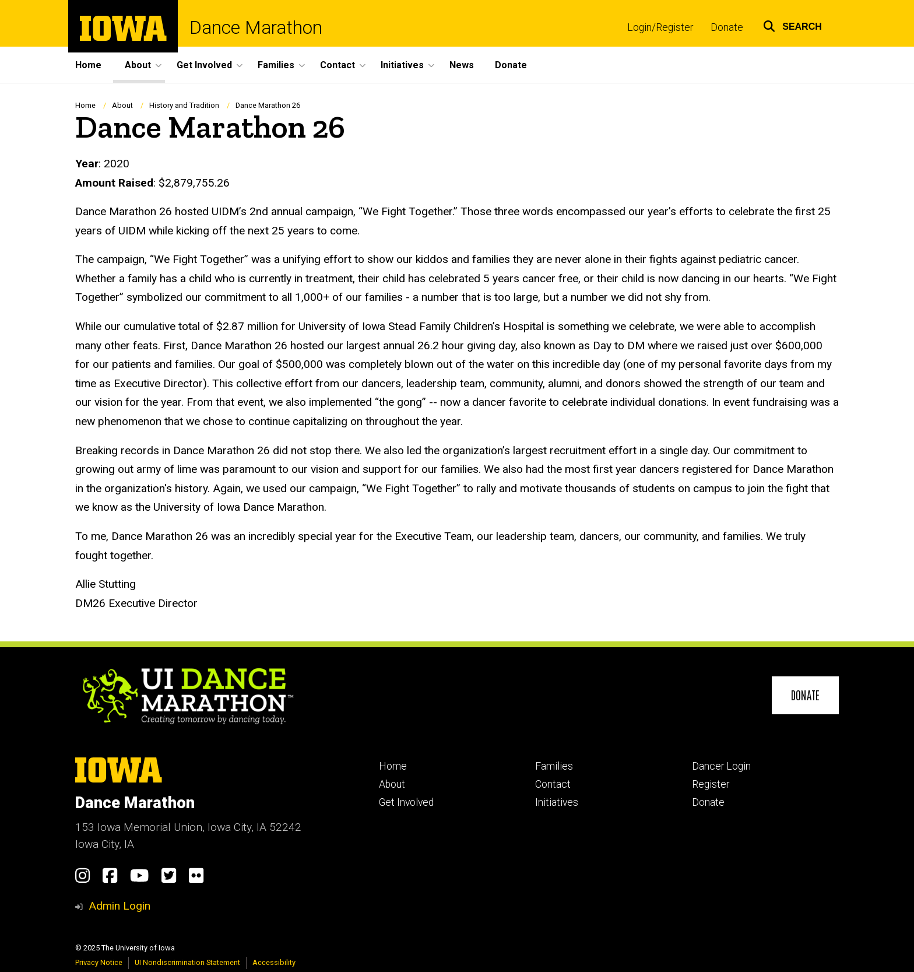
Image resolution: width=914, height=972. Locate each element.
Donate (727, 27)
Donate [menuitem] (511, 65)
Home (85, 105)
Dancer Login (721, 766)
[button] (792, 25)
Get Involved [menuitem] (204, 65)
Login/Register (660, 27)
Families (554, 766)
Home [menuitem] (88, 65)
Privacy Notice (98, 962)
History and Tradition (184, 105)
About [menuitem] (138, 65)
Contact (553, 784)
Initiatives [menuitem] (402, 65)
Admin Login (119, 906)
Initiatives (556, 802)
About (122, 105)
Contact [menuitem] (337, 65)
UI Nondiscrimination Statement (187, 962)
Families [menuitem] (276, 65)
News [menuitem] (461, 65)
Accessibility (274, 962)
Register (710, 784)
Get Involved (406, 802)
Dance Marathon (255, 28)
